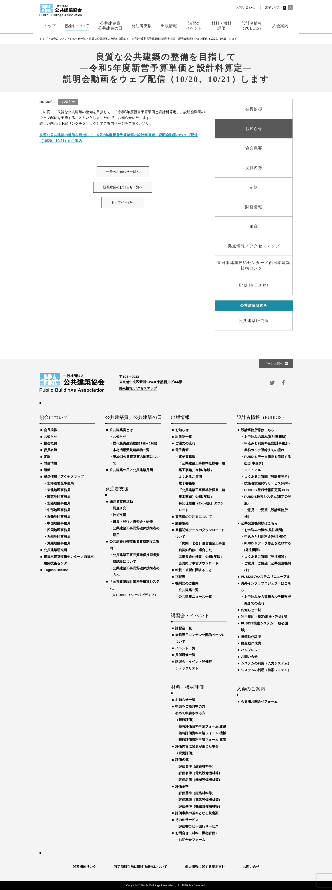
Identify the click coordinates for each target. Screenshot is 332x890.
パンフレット (251, 650)
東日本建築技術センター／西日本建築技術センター (69, 560)
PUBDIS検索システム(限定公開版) (267, 500)
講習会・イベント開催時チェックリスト (193, 665)
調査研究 (119, 508)
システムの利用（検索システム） (266, 670)
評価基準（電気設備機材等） (200, 800)
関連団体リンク (84, 866)
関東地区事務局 (58, 496)
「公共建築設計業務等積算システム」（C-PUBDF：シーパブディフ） (134, 588)
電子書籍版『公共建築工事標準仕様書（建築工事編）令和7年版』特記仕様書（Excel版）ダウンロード (202, 496)
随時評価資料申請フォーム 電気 (202, 740)
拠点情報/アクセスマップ (138, 388)
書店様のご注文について (193, 516)
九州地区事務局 (58, 536)
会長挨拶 (50, 430)
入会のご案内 (251, 689)
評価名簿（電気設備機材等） (200, 773)
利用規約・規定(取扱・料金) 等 (264, 616)
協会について (54, 417)
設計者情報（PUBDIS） (261, 417)
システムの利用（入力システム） (266, 663)
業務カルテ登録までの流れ (264, 450)
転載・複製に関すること (193, 570)
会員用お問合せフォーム (259, 701)
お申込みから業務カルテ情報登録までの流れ (267, 600)
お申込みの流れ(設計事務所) (265, 436)
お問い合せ (249, 656)
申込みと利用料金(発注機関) (265, 536)
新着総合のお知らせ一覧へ (123, 187)
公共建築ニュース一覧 (195, 596)
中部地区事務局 (58, 510)
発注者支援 (117, 489)
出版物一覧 (183, 436)
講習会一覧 (183, 628)
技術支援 (119, 515)
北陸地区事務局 (58, 503)
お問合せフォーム (192, 840)
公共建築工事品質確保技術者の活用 (136, 531)
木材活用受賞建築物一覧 (131, 450)
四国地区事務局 (58, 530)
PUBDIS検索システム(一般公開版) (264, 626)
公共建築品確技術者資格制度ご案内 (134, 545)
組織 (47, 470)
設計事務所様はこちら (257, 430)
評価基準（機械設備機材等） (200, 806)
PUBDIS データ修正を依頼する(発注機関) (267, 546)
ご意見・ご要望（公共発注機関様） (267, 566)
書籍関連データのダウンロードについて (200, 533)
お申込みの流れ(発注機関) (263, 530)
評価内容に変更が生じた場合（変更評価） (197, 749)
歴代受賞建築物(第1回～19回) (135, 443)
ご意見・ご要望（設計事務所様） (266, 513)
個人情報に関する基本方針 (205, 866)
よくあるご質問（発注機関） (266, 556)
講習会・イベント (190, 615)
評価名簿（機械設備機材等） (200, 780)
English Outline (56, 570)
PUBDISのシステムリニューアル (265, 576)
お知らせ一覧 (185, 700)
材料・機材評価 (187, 687)
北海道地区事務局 (60, 483)
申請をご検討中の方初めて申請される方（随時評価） (190, 713)
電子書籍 (182, 450)
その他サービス (187, 820)
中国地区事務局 (58, 523)
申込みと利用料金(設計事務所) (267, 443)
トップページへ (122, 202)
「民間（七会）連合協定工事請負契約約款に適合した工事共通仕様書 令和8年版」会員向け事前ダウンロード (202, 553)
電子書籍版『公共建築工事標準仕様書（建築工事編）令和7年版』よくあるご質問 (202, 466)
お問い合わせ (245, 7)
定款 (47, 456)
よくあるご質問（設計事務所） (267, 476)
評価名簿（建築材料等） (197, 766)
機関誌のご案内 (187, 583)
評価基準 (182, 786)
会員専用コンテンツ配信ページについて (200, 638)
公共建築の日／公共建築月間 (131, 470)
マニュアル (252, 470)
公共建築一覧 (189, 590)
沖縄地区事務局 (58, 543)
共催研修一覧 (185, 655)
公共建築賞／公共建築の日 (133, 417)
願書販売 (182, 523)
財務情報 (50, 463)
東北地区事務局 (58, 490)
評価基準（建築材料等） (197, 793)
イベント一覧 (185, 648)
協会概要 (50, 443)
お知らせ (50, 436)
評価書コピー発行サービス (199, 826)
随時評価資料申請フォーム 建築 (202, 726)
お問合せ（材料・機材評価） (197, 833)
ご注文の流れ (185, 443)
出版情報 (180, 417)
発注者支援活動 (121, 501)
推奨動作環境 (251, 636)
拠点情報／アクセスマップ (64, 476)
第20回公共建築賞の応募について (136, 460)
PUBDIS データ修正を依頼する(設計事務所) (267, 460)
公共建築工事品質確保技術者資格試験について (136, 558)
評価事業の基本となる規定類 (197, 813)
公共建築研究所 (55, 550)
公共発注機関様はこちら (259, 523)
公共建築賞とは (121, 430)
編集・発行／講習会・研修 (133, 521)
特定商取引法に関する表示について (140, 866)
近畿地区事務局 (58, 516)
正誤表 (180, 576)
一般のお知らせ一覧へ (122, 172)
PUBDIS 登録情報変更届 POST (267, 490)
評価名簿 (182, 760)
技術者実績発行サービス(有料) (267, 483)
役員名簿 (50, 450)
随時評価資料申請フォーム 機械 (202, 733)
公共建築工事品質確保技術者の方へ (136, 571)
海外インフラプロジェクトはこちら (266, 586)
